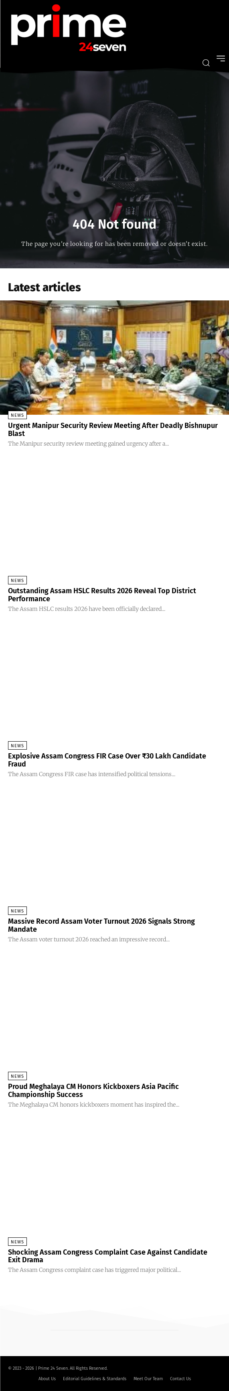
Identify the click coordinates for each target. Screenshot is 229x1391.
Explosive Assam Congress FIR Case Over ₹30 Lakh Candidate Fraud (107, 760)
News (17, 415)
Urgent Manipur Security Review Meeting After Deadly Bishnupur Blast (113, 429)
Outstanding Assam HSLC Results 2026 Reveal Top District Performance (102, 594)
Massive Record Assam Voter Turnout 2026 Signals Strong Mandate (101, 925)
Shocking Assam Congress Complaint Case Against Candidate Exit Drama (107, 1256)
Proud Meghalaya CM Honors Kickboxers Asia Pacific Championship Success (93, 1090)
